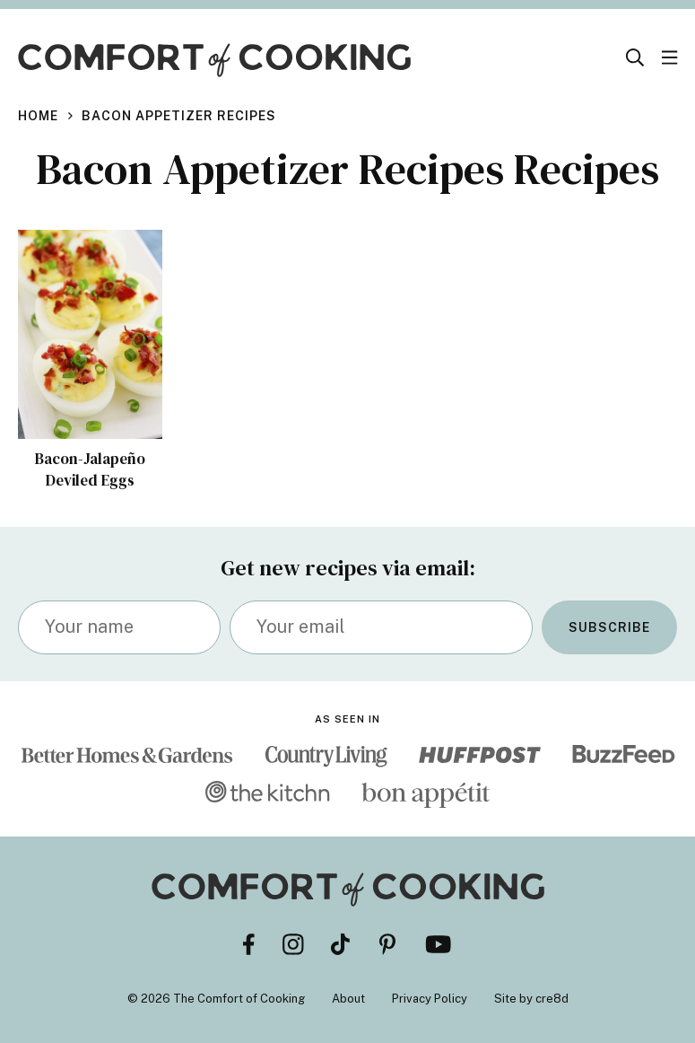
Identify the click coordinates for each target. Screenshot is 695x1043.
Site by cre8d (531, 998)
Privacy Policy (429, 998)
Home (38, 116)
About (348, 998)
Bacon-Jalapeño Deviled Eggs (90, 469)
